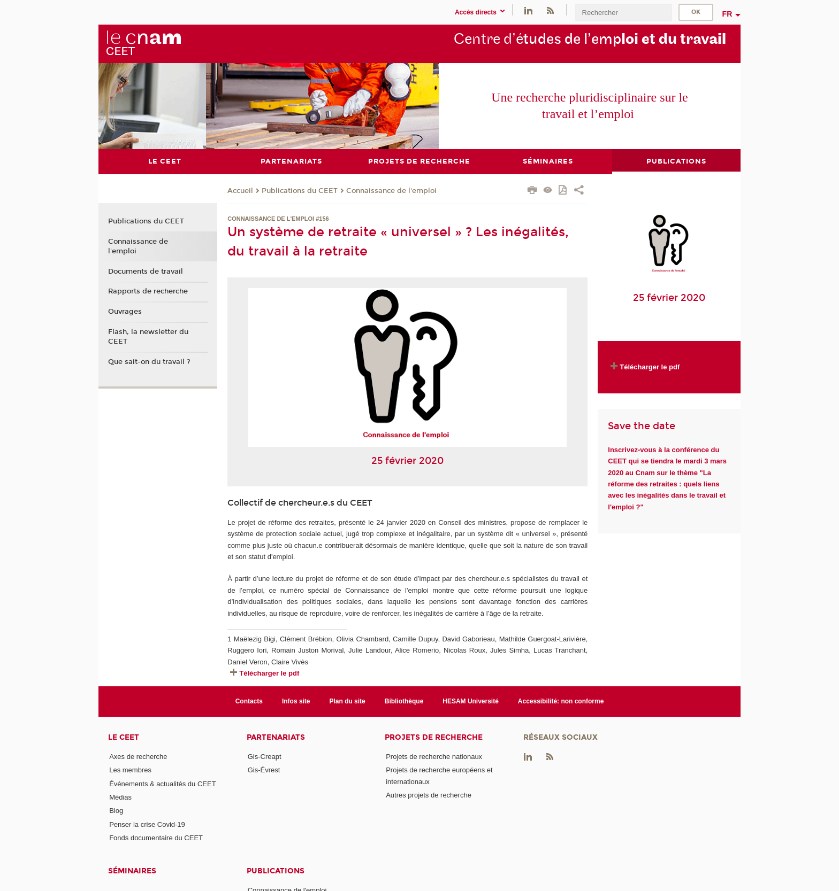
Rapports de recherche (148, 291)
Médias (120, 797)
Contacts (249, 700)
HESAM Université (471, 700)
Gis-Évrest (264, 770)
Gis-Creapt (264, 757)
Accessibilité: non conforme (561, 700)
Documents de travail (145, 271)
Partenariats (276, 737)
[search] (623, 12)
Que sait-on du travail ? (149, 361)
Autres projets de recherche (428, 795)
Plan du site (347, 700)
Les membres (130, 770)
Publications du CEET (300, 190)
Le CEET (123, 737)
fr (727, 14)
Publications (275, 870)
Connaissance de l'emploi (391, 190)
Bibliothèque (404, 700)
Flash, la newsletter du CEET (148, 336)
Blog (116, 811)
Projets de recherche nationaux (434, 757)
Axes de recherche (138, 757)
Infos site (296, 700)
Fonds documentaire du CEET (156, 838)
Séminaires (132, 870)
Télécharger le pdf (269, 673)
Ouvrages (125, 311)
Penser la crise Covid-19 (147, 824)
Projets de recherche (434, 737)
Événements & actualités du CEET (162, 783)
